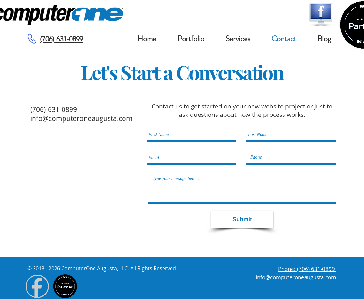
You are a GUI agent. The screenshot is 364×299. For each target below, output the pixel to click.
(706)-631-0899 (53, 109)
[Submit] (242, 219)
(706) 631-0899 (61, 39)
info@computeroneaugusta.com (81, 118)
